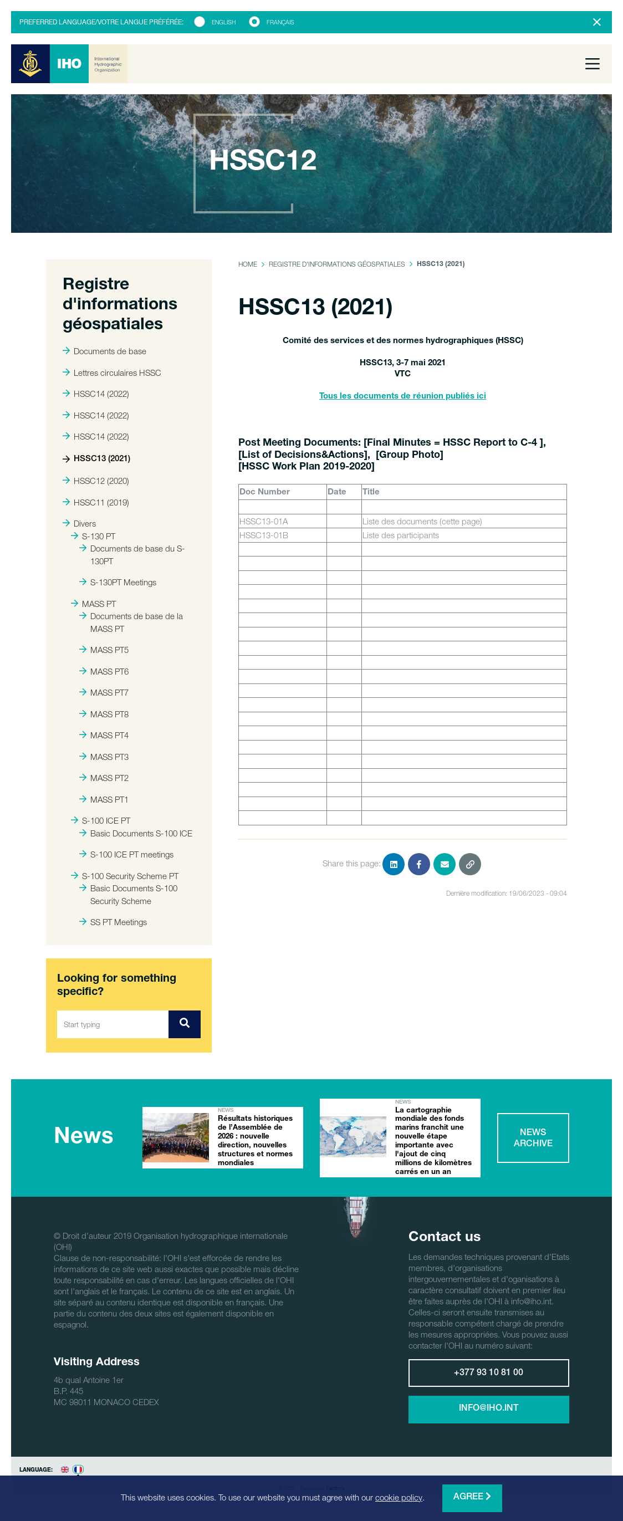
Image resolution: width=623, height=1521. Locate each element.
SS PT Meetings (113, 922)
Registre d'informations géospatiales (337, 264)
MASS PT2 (104, 778)
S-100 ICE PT (100, 820)
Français (280, 22)
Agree (472, 1497)
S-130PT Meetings (117, 582)
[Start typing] (113, 1024)
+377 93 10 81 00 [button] (488, 1386)
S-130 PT (93, 536)
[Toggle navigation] (592, 64)
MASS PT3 (104, 757)
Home (247, 264)
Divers (79, 523)
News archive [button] (533, 1146)
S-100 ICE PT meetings (126, 854)
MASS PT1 (104, 799)
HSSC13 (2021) (96, 459)
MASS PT (93, 604)
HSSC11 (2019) (96, 502)
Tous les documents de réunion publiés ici (402, 396)
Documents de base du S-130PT (132, 554)
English (224, 22)
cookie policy (398, 1497)
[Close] (597, 22)
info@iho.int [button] (488, 1422)
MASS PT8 (104, 714)
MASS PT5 (104, 650)
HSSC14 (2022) (96, 394)
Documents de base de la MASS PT (131, 622)
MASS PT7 (104, 692)
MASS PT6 (104, 671)
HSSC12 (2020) (96, 481)
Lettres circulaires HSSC (112, 372)
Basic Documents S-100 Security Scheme (128, 894)
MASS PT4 (104, 735)
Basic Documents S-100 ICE (135, 833)
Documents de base (104, 351)
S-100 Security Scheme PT (124, 876)
